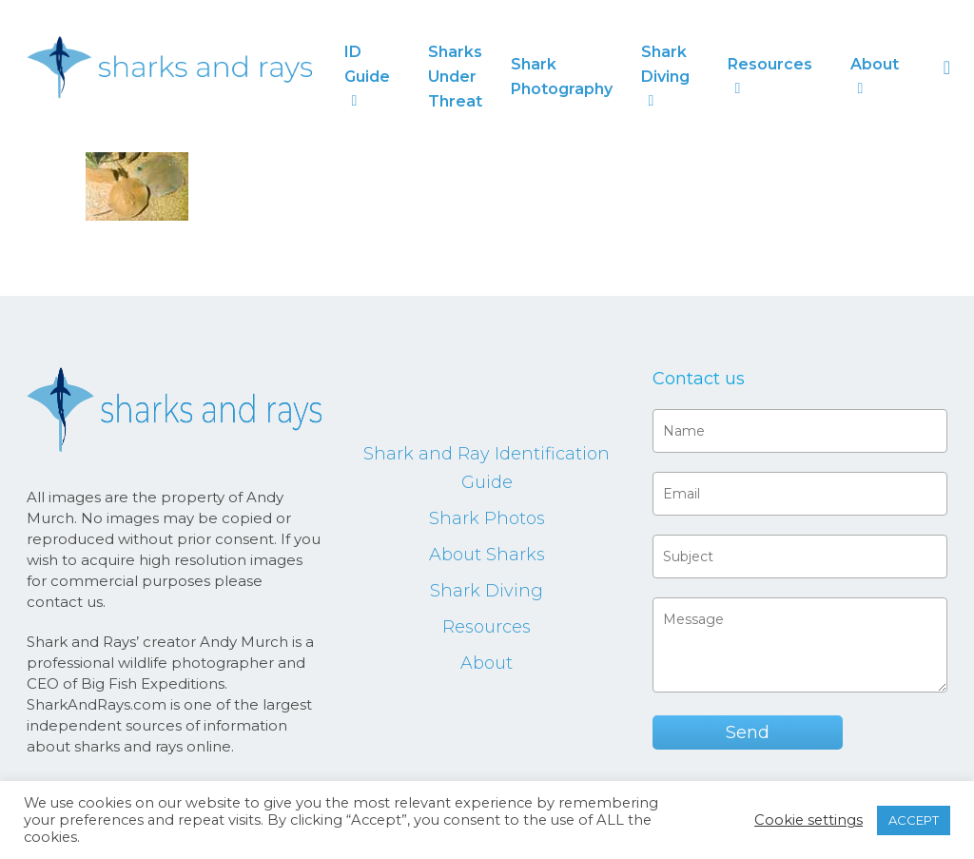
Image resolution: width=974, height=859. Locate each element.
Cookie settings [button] (808, 820)
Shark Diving (486, 590)
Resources (486, 626)
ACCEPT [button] (913, 820)
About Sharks (487, 554)
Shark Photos (487, 518)
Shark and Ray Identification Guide (486, 468)
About (486, 663)
